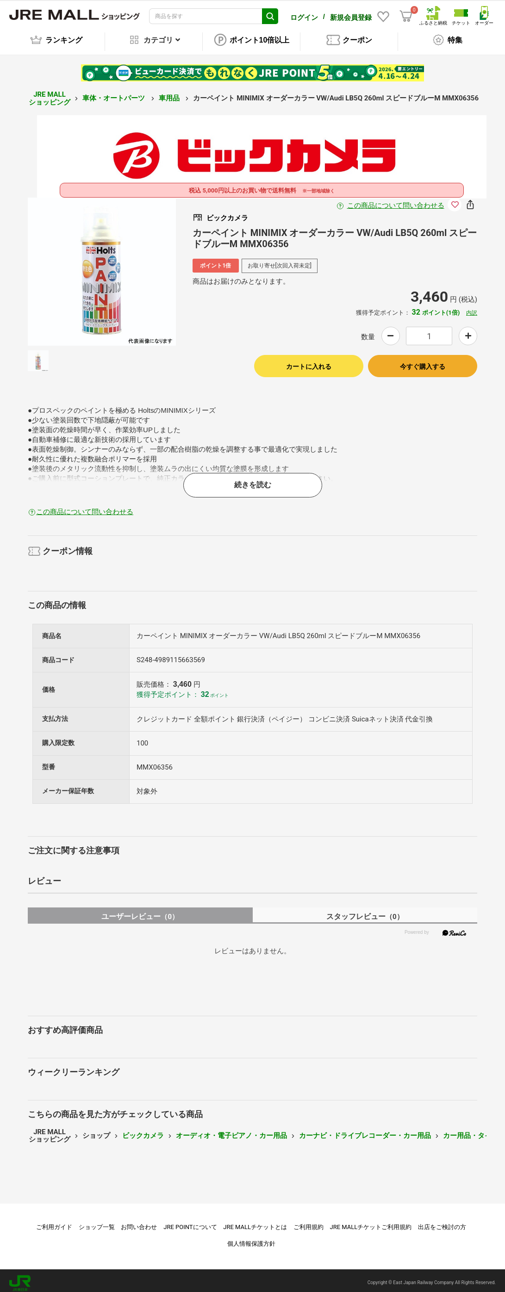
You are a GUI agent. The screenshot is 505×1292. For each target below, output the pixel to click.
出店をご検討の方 (442, 1221)
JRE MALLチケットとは (255, 1221)
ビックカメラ (143, 1130)
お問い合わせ (139, 1221)
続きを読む (252, 479)
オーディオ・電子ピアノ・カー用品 (231, 1130)
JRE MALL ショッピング (49, 93)
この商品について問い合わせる (395, 200)
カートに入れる (308, 361)
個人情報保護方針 (251, 1238)
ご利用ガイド (54, 1221)
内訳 (471, 307)
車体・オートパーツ (114, 93)
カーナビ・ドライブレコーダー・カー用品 (365, 1130)
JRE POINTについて (190, 1221)
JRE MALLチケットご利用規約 (371, 1221)
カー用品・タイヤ (471, 1130)
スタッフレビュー (365, 911)
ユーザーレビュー (140, 911)
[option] (102, 267)
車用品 (170, 93)
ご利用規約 (308, 1221)
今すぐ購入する (422, 361)
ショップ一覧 (97, 1221)
